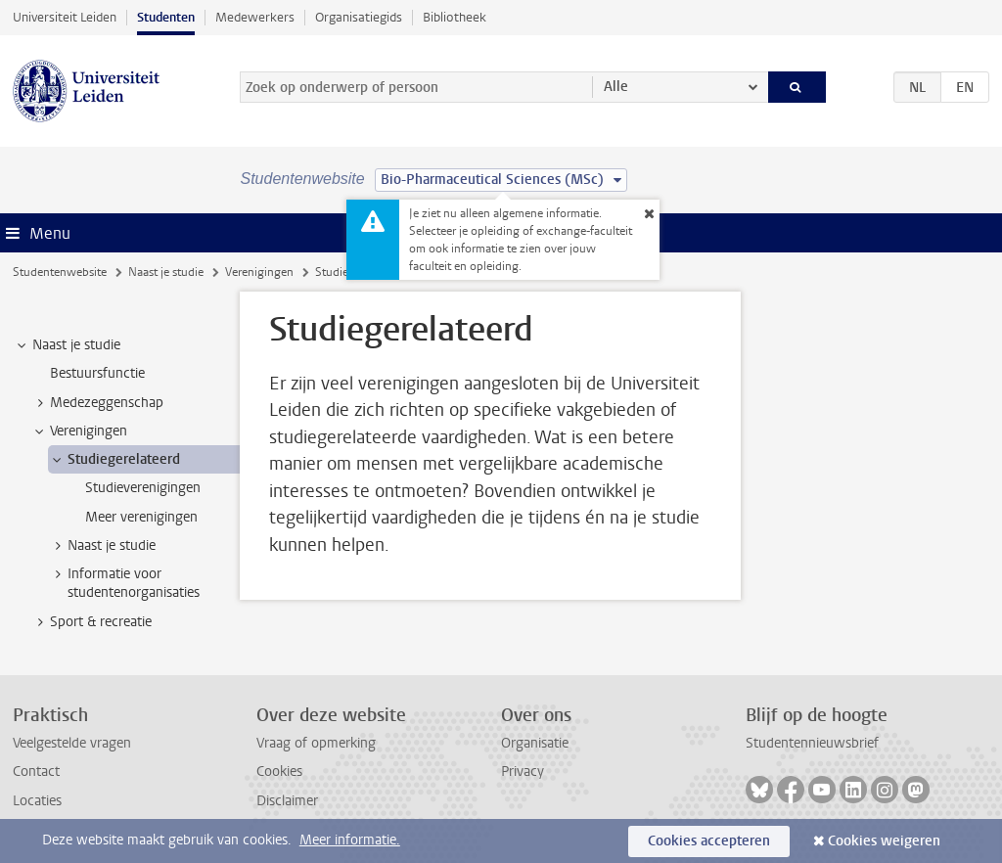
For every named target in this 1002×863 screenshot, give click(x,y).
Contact (36, 771)
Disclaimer (287, 801)
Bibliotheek (454, 17)
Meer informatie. (349, 840)
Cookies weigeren (884, 841)
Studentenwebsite (60, 272)
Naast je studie (166, 272)
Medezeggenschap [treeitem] (97, 403)
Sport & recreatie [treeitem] (91, 622)
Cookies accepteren (709, 841)
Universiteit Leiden (64, 17)
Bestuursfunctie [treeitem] (97, 373)
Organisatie (535, 743)
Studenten (166, 17)
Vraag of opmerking (316, 743)
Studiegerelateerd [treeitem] (114, 460)
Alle (616, 86)
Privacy (522, 771)
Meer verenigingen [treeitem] (141, 517)
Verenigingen (259, 272)
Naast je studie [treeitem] (67, 345)
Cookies (279, 771)
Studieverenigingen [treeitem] (143, 487)
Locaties (37, 801)
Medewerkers (255, 17)
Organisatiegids (358, 17)
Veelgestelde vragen (72, 743)
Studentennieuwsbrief (812, 743)
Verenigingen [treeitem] (79, 431)
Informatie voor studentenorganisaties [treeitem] (124, 583)
